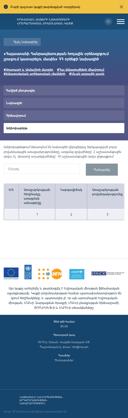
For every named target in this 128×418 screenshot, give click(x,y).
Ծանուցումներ (64, 360)
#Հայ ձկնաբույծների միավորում (80, 69)
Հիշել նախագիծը (25, 42)
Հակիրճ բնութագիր (20, 90)
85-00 (64, 326)
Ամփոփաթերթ (16, 128)
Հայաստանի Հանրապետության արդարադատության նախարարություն (41, 400)
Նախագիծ (14, 103)
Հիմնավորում (16, 115)
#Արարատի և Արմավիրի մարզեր (28, 69)
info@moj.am (80, 347)
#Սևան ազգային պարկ (86, 74)
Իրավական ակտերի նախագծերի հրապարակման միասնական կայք (45, 21)
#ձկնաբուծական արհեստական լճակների (34, 74)
